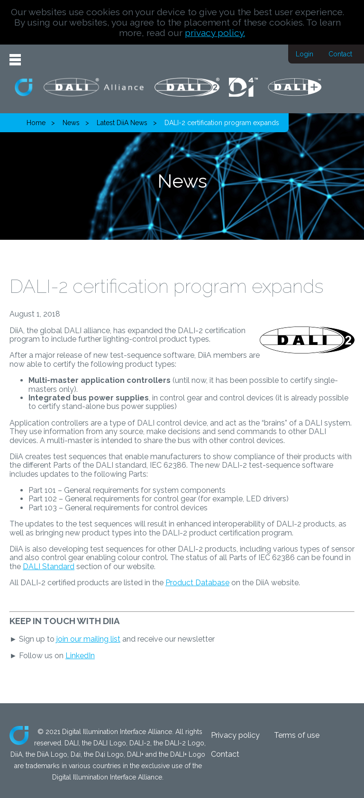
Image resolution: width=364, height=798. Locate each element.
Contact (340, 54)
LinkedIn (80, 655)
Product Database (197, 582)
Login (304, 54)
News (71, 123)
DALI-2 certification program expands (221, 123)
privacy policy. (215, 32)
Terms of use (296, 735)
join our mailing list (88, 639)
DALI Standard (48, 566)
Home (36, 123)
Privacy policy (235, 735)
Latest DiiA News (122, 123)
